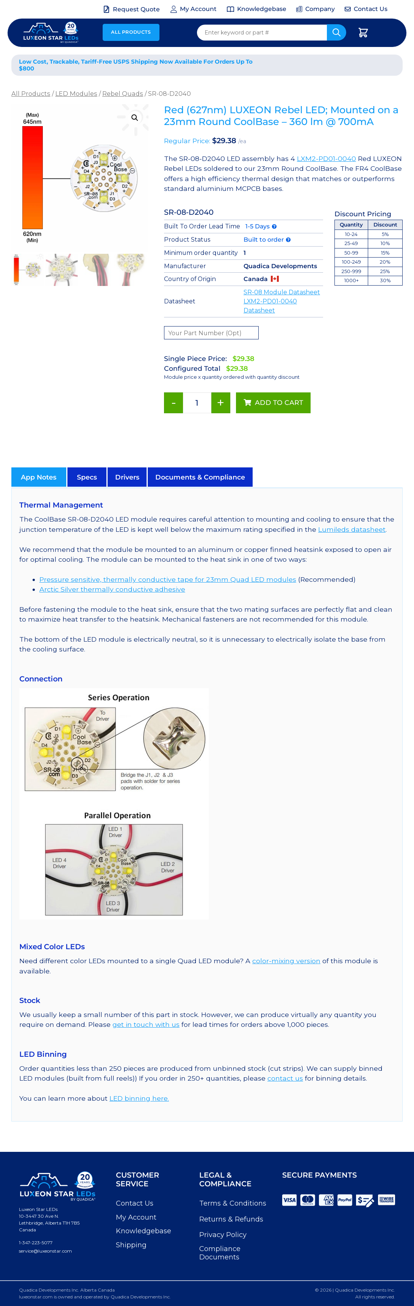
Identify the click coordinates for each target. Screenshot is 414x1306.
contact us (285, 1078)
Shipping (131, 1245)
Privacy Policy (223, 1235)
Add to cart (279, 402)
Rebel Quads (122, 93)
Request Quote (136, 9)
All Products (131, 32)
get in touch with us (146, 1024)
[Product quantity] (197, 402)
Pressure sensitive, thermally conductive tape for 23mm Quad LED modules (167, 579)
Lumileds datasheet (352, 529)
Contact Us (134, 1203)
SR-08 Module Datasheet (282, 292)
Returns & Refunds (231, 1219)
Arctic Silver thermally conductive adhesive (112, 589)
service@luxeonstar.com (45, 1251)
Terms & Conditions (232, 1203)
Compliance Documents (220, 1253)
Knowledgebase (143, 1231)
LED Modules (76, 93)
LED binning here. (139, 1098)
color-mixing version (286, 961)
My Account (136, 1217)
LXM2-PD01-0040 (326, 158)
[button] (135, 118)
